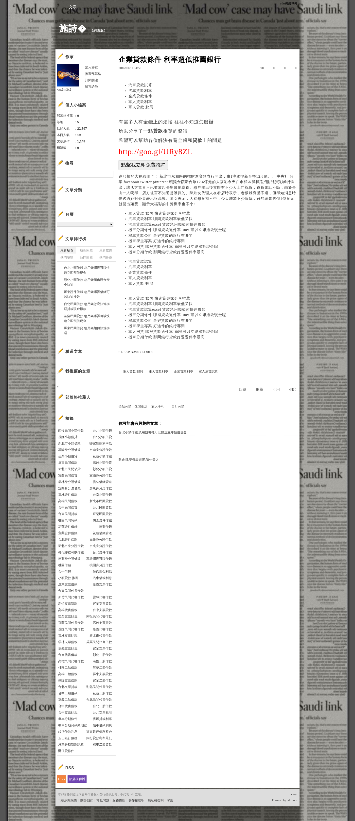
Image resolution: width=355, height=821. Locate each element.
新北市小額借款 (69, 443)
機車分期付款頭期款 (72, 725)
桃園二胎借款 (67, 667)
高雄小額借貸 (102, 462)
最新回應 (86, 250)
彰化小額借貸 (102, 469)
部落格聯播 (77, 779)
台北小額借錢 (102, 430)
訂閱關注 (91, 80)
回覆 (242, 390)
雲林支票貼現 (67, 635)
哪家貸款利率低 (100, 443)
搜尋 (109, 174)
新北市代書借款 (100, 635)
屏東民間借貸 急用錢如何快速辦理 (87, 330)
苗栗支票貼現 (67, 616)
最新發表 (66, 250)
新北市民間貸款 (100, 501)
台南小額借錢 (102, 494)
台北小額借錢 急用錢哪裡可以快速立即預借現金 (153, 432)
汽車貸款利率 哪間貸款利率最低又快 (160, 219)
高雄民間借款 (67, 501)
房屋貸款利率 (102, 719)
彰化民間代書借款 (99, 687)
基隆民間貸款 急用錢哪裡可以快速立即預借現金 (87, 318)
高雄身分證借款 (100, 539)
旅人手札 (157, 406)
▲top (293, 794)
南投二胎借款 (102, 661)
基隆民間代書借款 (71, 629)
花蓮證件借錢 (67, 527)
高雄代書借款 (67, 610)
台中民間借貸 (67, 507)
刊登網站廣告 (67, 800)
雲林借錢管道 (102, 482)
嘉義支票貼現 (67, 648)
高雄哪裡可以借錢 (99, 559)
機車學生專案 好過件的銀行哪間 (156, 241)
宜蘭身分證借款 (100, 475)
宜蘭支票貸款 (102, 603)
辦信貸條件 (66, 751)
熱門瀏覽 (66, 257)
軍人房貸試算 (208, 371)
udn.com (292, 800)
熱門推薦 (105, 257)
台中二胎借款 (67, 693)
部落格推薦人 (77, 397)
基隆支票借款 (67, 680)
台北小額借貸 (102, 437)
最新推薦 (105, 250)
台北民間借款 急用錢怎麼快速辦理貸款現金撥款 (87, 306)
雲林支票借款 (67, 642)
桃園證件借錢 (102, 520)
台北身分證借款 (100, 546)
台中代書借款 (67, 706)
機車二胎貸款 (102, 744)
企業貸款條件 (140, 96)
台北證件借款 (67, 539)
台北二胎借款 (102, 706)
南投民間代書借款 (99, 616)
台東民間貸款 (67, 514)
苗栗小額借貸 (67, 456)
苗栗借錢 (105, 527)
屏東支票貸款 (102, 674)
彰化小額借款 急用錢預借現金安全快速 (87, 282)
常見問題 (102, 800)
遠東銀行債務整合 (99, 732)
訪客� (132, 7)
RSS (61, 779)
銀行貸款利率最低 (99, 738)
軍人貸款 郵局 (140, 107)
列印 (293, 390)
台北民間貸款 (102, 507)
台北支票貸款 (67, 687)
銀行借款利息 (67, 732)
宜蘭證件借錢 (67, 533)
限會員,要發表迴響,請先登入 (139, 460)
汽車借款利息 (102, 578)
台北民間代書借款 (99, 699)
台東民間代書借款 (71, 591)
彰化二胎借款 (102, 655)
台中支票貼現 (67, 712)
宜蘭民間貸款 (102, 514)
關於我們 (86, 800)
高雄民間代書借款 (71, 661)
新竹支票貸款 (67, 603)
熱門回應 (86, 257)
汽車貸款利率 (140, 91)
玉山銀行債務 (67, 738)
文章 (73, 7)
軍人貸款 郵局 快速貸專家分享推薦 (159, 213)
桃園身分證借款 (100, 565)
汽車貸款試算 (140, 85)
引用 (276, 390)
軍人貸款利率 (140, 102)
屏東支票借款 (67, 584)
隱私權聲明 (156, 800)
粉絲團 (63, 817)
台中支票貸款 (102, 610)
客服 (170, 800)
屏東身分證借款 (100, 488)
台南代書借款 (67, 655)
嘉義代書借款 (102, 629)
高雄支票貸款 (102, 623)
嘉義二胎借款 (67, 699)
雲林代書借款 (102, 597)
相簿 (102, 7)
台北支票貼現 (102, 712)
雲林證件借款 (67, 494)
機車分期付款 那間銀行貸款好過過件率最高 (166, 252)
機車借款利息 (102, 725)
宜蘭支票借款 (102, 648)
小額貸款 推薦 (68, 578)
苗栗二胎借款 (102, 667)
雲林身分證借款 (69, 482)
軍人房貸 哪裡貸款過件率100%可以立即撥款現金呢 (173, 247)
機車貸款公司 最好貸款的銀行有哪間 (160, 236)
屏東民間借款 (67, 462)
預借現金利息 (102, 571)
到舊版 (98, 30)
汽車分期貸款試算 (71, 744)
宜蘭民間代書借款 (71, 623)
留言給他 (91, 86)
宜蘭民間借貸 (67, 475)
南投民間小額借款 (71, 430)
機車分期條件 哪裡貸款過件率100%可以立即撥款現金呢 (177, 230)
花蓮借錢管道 (102, 533)
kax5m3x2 (64, 89)
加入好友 (91, 67)
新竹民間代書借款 (71, 597)
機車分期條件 (67, 719)
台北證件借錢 (102, 552)
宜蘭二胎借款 (102, 680)
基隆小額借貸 (67, 437)
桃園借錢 (64, 565)
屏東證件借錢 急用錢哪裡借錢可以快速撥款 (87, 294)
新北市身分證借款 (71, 546)
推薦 (259, 390)
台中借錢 (64, 571)
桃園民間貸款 (67, 520)
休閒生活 (141, 406)
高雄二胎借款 (67, 674)
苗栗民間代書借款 (99, 642)
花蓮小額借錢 (102, 456)
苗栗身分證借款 (69, 559)
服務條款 (118, 800)
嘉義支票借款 (102, 584)
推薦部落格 (93, 74)
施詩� (73, 28)
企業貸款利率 (183, 371)
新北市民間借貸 (69, 469)
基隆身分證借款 (69, 450)
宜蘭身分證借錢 (69, 488)
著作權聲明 (136, 800)
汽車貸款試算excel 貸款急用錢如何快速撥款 (167, 224)
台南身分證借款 (100, 450)
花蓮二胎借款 (102, 693)
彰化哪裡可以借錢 (71, 552)
